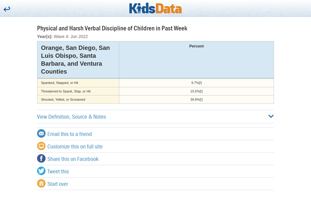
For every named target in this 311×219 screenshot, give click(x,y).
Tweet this (53, 171)
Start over (52, 183)
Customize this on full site (70, 146)
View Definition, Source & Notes (155, 116)
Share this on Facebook (67, 158)
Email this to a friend (64, 133)
